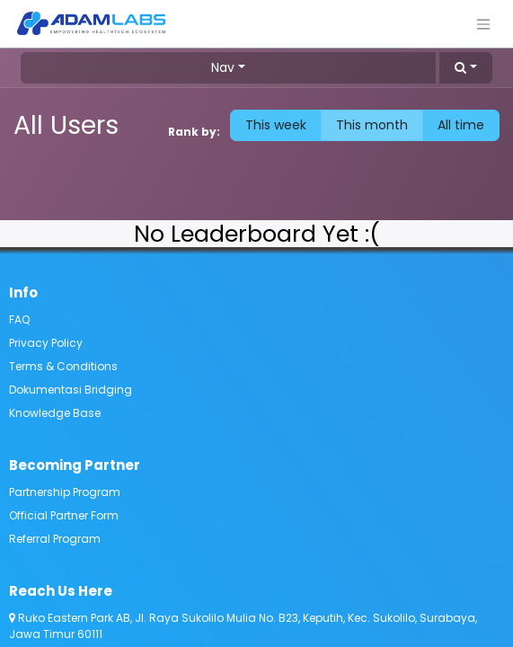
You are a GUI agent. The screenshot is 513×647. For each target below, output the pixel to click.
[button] (465, 68)
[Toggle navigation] (483, 23)
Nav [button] (222, 67)
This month (372, 125)
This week (275, 125)
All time (461, 125)
